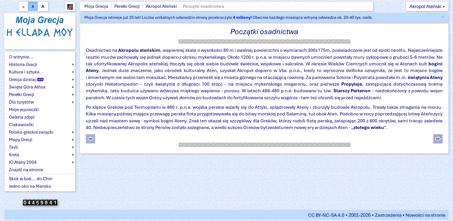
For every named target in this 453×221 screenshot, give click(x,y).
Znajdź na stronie (26, 170)
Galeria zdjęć (22, 117)
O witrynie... (21, 57)
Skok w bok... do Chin (30, 179)
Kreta (14, 155)
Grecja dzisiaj (26, 79)
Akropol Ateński (161, 6)
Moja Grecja (96, 6)
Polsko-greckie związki (31, 132)
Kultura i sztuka (24, 72)
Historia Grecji (23, 64)
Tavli (13, 147)
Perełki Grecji (127, 6)
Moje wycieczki (24, 110)
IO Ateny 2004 (23, 162)
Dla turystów (21, 102)
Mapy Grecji (20, 140)
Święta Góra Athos (27, 87)
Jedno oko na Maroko (30, 186)
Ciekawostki (21, 125)
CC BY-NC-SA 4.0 (326, 215)
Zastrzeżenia (388, 215)
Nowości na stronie (425, 215)
